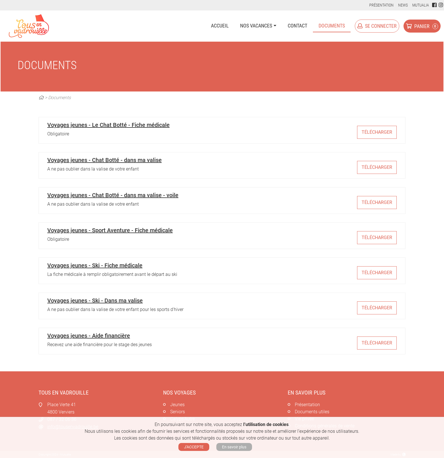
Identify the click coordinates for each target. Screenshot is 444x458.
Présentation (381, 5)
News (403, 5)
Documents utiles (312, 411)
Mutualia (420, 5)
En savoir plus (234, 447)
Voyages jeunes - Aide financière (88, 335)
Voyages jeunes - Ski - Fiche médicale (94, 265)
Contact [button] (297, 26)
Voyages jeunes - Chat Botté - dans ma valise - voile (112, 195)
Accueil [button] (220, 26)
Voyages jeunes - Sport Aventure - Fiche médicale (110, 230)
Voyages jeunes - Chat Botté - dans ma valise (104, 160)
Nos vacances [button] (256, 26)
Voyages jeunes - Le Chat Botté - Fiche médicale (108, 125)
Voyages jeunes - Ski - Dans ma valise (95, 300)
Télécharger (377, 132)
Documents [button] (332, 26)
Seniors (177, 411)
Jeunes (177, 404)
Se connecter (377, 26)
